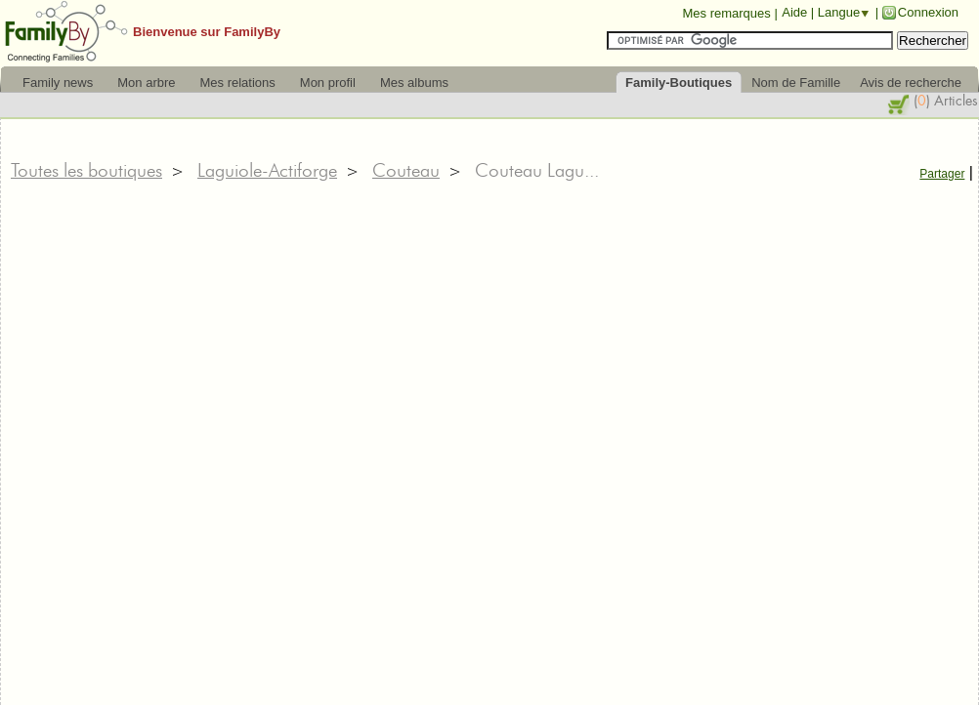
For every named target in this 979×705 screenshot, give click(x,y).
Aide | (800, 12)
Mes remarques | (729, 13)
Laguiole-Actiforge (267, 170)
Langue (839, 12)
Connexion (928, 12)
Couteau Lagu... (537, 170)
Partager (941, 174)
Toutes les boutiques (86, 170)
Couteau (406, 170)
